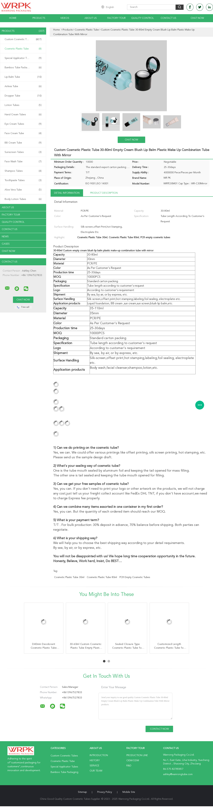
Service (94, 765)
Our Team (96, 771)
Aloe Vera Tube (23, 190)
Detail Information (67, 193)
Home (13, 18)
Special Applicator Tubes (23, 58)
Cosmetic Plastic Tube (23, 49)
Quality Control (142, 18)
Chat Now (197, 18)
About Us (90, 18)
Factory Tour (116, 18)
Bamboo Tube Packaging (23, 67)
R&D (128, 765)
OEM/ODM (132, 760)
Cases (6, 244)
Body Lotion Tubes (23, 199)
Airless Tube (23, 86)
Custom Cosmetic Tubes (23, 39)
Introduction (99, 755)
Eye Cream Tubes (23, 124)
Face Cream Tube (23, 133)
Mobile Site (128, 792)
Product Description (104, 193)
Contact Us (168, 18)
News (5, 236)
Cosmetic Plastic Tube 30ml (69, 577)
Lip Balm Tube (23, 77)
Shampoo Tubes (23, 171)
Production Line (137, 755)
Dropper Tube (23, 96)
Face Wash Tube (23, 161)
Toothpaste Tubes (23, 180)
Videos (64, 18)
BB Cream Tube (23, 143)
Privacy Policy (104, 792)
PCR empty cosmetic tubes (134, 577)
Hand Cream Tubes (23, 114)
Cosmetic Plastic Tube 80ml (102, 577)
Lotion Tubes (23, 105)
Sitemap (82, 792)
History (95, 760)
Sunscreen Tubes (23, 152)
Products (38, 18)
